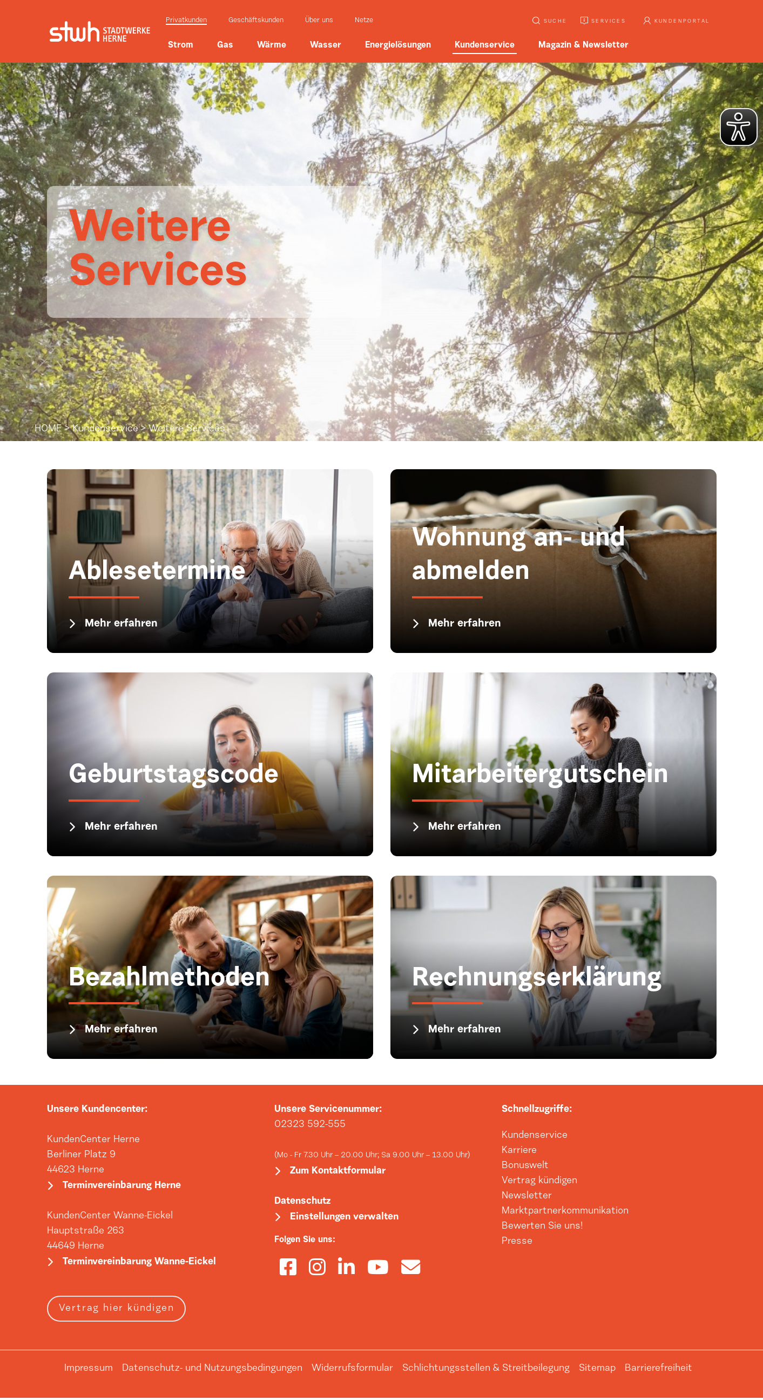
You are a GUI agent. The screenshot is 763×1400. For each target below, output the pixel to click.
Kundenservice (105, 429)
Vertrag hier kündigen (116, 1311)
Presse (517, 1241)
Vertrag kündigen (539, 1181)
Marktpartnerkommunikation (565, 1211)
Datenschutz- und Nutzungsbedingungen (212, 1371)
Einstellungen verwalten (344, 1219)
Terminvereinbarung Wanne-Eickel (139, 1264)
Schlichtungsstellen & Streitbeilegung (486, 1371)
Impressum (88, 1371)
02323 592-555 (310, 1125)
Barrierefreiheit (658, 1371)
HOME (48, 429)
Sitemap (597, 1371)
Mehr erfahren (121, 623)
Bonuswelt (525, 1166)
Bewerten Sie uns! (542, 1226)
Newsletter (527, 1196)
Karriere (519, 1151)
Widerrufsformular (352, 1371)
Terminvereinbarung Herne (122, 1187)
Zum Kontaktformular (338, 1172)
